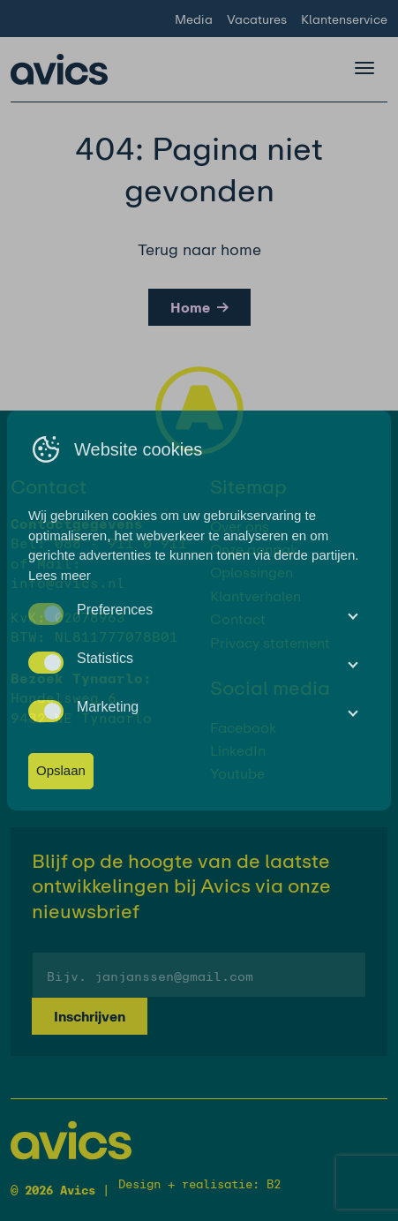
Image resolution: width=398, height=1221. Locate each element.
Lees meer (59, 575)
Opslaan (61, 770)
